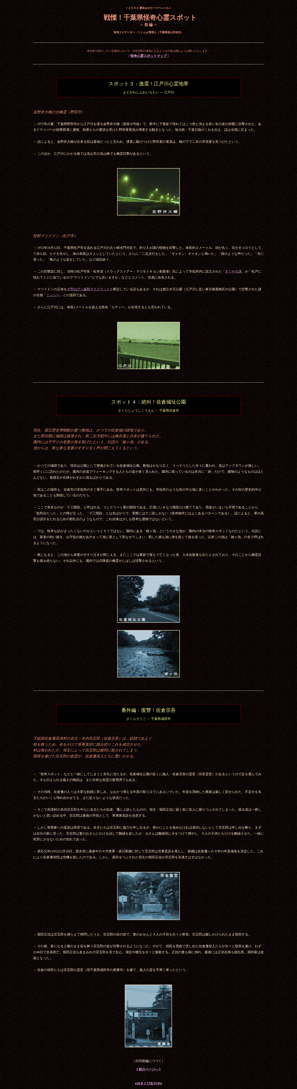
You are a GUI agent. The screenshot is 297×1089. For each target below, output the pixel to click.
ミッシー (53, 295)
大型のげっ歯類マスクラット (88, 289)
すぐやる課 (233, 271)
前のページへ (148, 1069)
